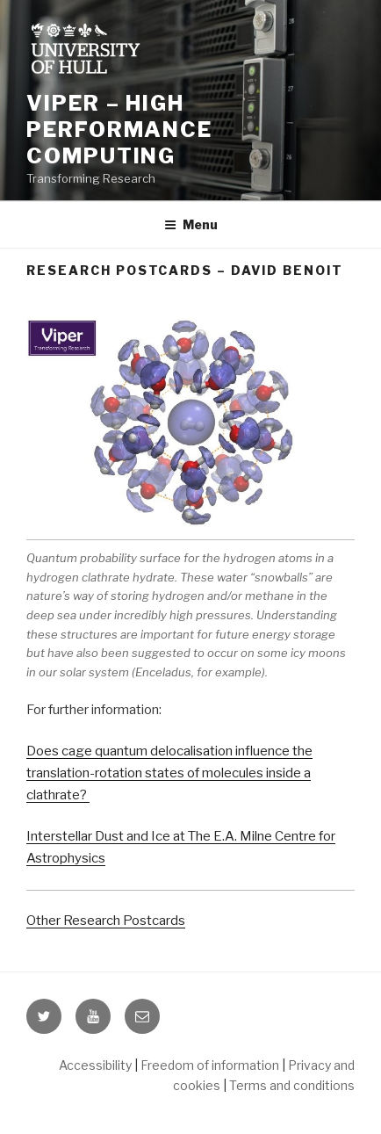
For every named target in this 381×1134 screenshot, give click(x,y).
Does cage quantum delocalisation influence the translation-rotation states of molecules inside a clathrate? (169, 773)
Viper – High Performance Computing (119, 129)
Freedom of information (209, 1065)
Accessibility (95, 1065)
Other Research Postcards (105, 920)
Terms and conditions (292, 1085)
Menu (191, 224)
